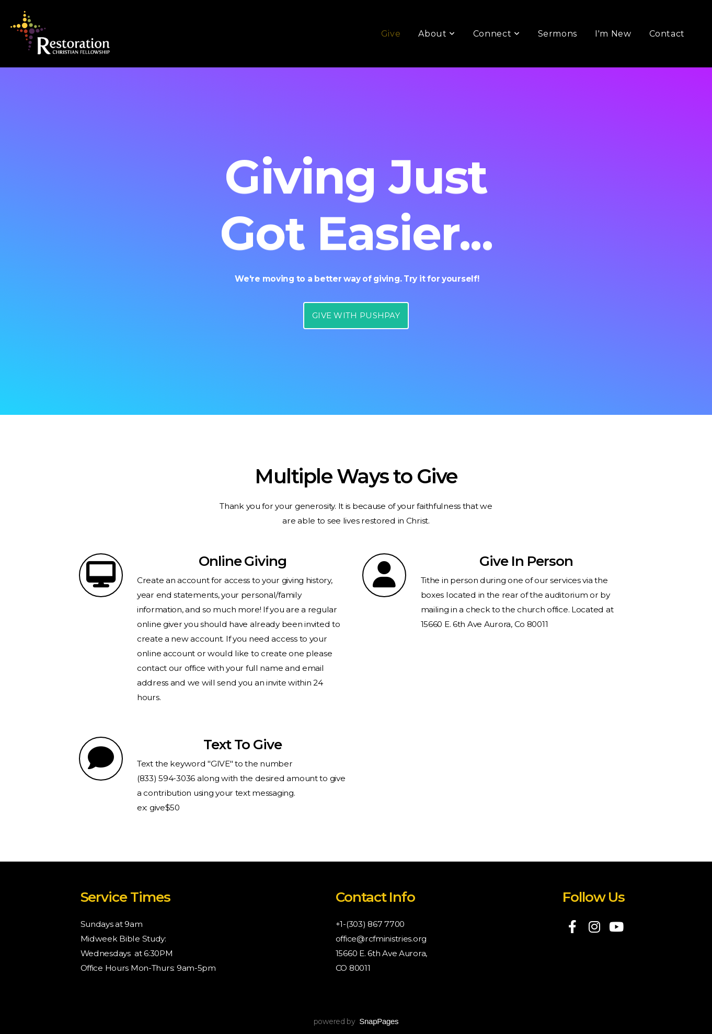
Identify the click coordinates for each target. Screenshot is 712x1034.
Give (391, 34)
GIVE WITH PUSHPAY (356, 315)
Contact (667, 34)
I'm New (613, 34)
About (436, 34)
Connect (496, 34)
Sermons (557, 34)
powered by (356, 1021)
